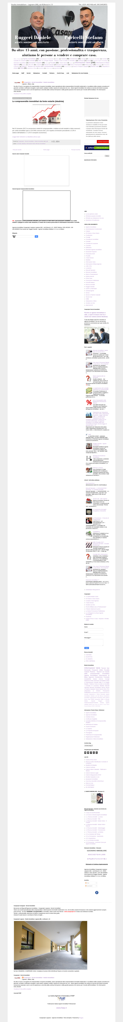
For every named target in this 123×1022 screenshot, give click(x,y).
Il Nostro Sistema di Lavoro (93, 609)
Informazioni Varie (82, 62)
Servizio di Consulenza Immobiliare (99, 456)
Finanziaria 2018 (90, 253)
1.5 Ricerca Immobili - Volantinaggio (95, 828)
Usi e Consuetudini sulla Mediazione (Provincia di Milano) (99, 401)
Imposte (71, 62)
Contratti (104, 58)
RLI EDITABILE (90, 787)
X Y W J (103, 859)
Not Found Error (90, 483)
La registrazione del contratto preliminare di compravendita (101, 388)
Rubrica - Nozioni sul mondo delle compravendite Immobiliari (41, 66)
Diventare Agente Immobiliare (100, 60)
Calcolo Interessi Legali (92, 773)
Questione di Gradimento (92, 220)
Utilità (22, 68)
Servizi (29, 73)
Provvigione (89, 732)
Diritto (88, 60)
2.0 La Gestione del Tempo (93, 834)
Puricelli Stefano (90, 282)
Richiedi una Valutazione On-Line (95, 218)
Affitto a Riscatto (17, 58)
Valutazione (36, 73)
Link (67, 73)
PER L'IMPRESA (90, 661)
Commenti (88, 886)
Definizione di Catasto (92, 724)
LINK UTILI (31, 64)
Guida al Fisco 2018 (91, 759)
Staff (22, 73)
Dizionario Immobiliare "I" (92, 580)
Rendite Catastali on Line (92, 777)
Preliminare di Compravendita (94, 734)
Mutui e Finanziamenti (76, 64)
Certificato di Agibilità (91, 719)
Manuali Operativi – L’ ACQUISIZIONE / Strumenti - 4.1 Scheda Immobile (96, 488)
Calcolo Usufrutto (90, 767)
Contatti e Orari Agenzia (92, 600)
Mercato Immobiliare (62, 64)
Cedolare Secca (90, 717)
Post (87, 883)
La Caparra (89, 728)
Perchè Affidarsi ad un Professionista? (96, 607)
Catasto (63, 59)
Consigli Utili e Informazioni (100, 554)
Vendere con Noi (90, 303)
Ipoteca (24, 64)
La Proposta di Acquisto (92, 730)
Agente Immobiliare (29, 59)
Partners (52, 73)
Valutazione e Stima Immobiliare (94, 739)
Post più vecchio (75, 149)
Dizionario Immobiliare (20, 62)
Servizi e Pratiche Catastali (80, 66)
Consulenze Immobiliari (94, 58)
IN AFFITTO (89, 657)
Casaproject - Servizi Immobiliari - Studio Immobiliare (39, 82)
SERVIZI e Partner (98, 467)
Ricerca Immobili (90, 284)
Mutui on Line (89, 783)
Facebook (88, 616)
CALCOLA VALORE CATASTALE (95, 781)
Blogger (81, 1017)
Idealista (24, 143)
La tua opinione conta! (92, 214)
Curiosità (32, 60)
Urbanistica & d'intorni (92, 690)
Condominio (74, 59)
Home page (15, 73)
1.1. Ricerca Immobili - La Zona (94, 817)
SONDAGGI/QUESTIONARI (91, 702)
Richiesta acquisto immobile (93, 216)
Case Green (95, 704)
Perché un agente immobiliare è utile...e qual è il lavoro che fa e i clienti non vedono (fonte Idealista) (96, 314)
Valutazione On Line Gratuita (80, 73)
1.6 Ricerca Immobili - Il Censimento (95, 830)
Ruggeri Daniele (90, 286)
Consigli (83, 58)
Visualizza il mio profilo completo (22, 93)
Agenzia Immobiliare (91, 714)
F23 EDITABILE (90, 785)
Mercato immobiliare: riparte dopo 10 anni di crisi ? (100, 351)
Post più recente (17, 149)
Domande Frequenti (35, 63)
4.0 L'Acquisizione (91, 838)
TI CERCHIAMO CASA (92, 596)
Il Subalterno (96, 531)
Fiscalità (53, 63)
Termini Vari (94, 66)
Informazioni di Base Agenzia (93, 264)
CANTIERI (88, 654)
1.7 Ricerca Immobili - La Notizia (94, 832)
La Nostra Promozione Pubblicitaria (95, 611)
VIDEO (92, 699)
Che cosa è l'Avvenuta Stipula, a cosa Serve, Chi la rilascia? (101, 363)
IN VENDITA (89, 659)
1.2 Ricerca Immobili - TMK (93, 819)
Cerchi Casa (60, 73)
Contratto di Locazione (20, 60)
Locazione (38, 64)
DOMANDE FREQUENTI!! (93, 589)
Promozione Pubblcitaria (92, 280)
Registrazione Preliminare (93, 737)
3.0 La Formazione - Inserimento (94, 836)
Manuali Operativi (49, 64)
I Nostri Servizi (63, 62)
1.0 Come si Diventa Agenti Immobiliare (96, 814)
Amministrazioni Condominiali (46, 58)
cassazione (41, 68)
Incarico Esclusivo (91, 726)
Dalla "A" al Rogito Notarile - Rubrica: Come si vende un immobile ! (56, 60)
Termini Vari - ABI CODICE (100, 498)
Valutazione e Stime (32, 68)
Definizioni (81, 60)
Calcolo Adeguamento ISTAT (93, 775)
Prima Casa (99, 64)
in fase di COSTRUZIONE (93, 812)
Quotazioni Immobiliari (92, 779)
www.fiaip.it (61, 1008)
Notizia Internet (89, 64)
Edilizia (46, 62)
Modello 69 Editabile (91, 765)
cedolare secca (49, 68)
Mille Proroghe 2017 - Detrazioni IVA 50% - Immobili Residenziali (101, 544)
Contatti (44, 73)
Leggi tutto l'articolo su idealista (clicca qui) (26, 137)
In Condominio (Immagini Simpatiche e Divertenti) (99, 510)
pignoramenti (57, 68)
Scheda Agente (68, 66)
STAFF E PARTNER (91, 288)
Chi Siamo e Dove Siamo (92, 233)
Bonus (57, 58)
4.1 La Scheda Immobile (92, 840)
